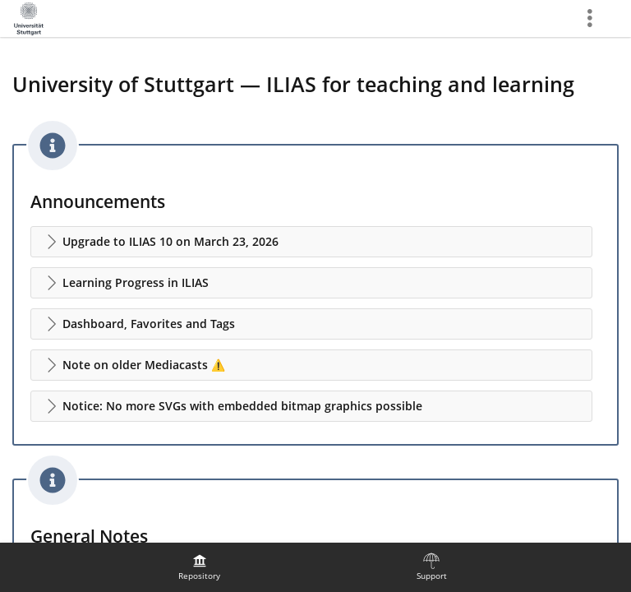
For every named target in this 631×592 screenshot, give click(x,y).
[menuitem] (200, 567)
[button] (311, 241)
